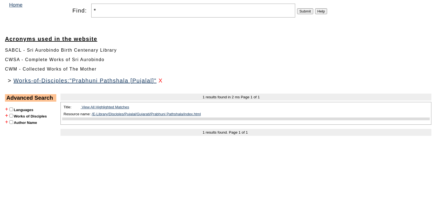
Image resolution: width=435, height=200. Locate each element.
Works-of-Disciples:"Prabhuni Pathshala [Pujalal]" (84, 81)
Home (15, 5)
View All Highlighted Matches (105, 107)
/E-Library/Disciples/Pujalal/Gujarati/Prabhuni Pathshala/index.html (146, 114)
